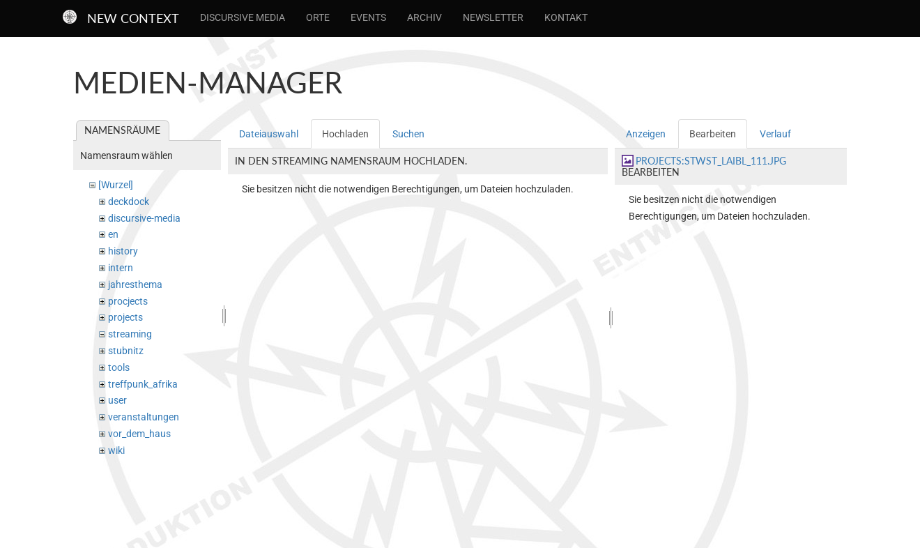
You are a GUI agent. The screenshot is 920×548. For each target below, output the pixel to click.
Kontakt (566, 17)
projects (125, 317)
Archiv (424, 17)
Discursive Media (242, 17)
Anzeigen (646, 133)
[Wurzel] (115, 184)
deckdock (128, 201)
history (123, 251)
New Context (133, 18)
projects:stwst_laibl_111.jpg (711, 161)
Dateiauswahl (268, 133)
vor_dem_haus (139, 433)
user (117, 400)
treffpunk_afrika (143, 384)
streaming (130, 334)
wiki (116, 450)
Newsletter (493, 17)
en (113, 234)
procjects (128, 301)
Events (368, 17)
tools (119, 367)
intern (120, 267)
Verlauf (775, 133)
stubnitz (126, 350)
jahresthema (135, 284)
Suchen (408, 133)
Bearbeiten (712, 133)
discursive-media (144, 218)
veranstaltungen (143, 417)
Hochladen (345, 133)
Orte (318, 17)
